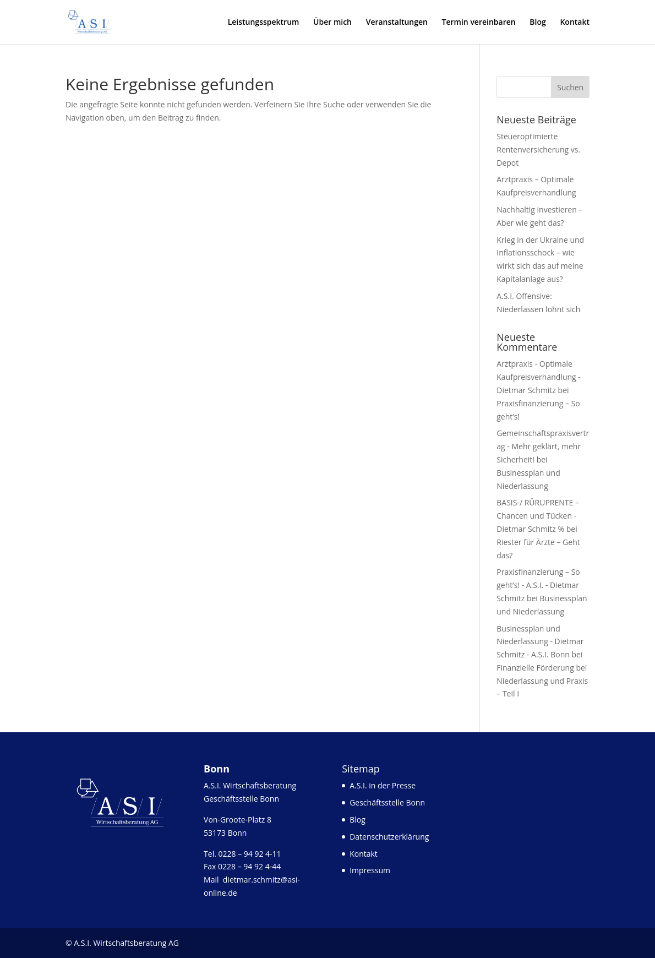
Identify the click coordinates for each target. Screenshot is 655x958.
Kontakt (575, 22)
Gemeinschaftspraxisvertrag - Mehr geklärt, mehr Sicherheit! (542, 446)
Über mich (332, 22)
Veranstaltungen (397, 22)
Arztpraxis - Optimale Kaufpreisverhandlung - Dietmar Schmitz (538, 376)
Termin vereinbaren (479, 22)
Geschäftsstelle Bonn (387, 802)
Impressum (370, 870)
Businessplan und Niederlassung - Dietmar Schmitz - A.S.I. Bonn (539, 641)
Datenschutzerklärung (389, 836)
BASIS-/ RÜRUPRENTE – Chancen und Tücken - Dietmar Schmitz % (537, 515)
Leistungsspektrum (263, 22)
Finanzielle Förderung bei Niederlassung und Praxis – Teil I (542, 680)
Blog (537, 22)
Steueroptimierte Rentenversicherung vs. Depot (538, 149)
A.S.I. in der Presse (383, 785)
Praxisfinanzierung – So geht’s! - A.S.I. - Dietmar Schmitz (538, 585)
